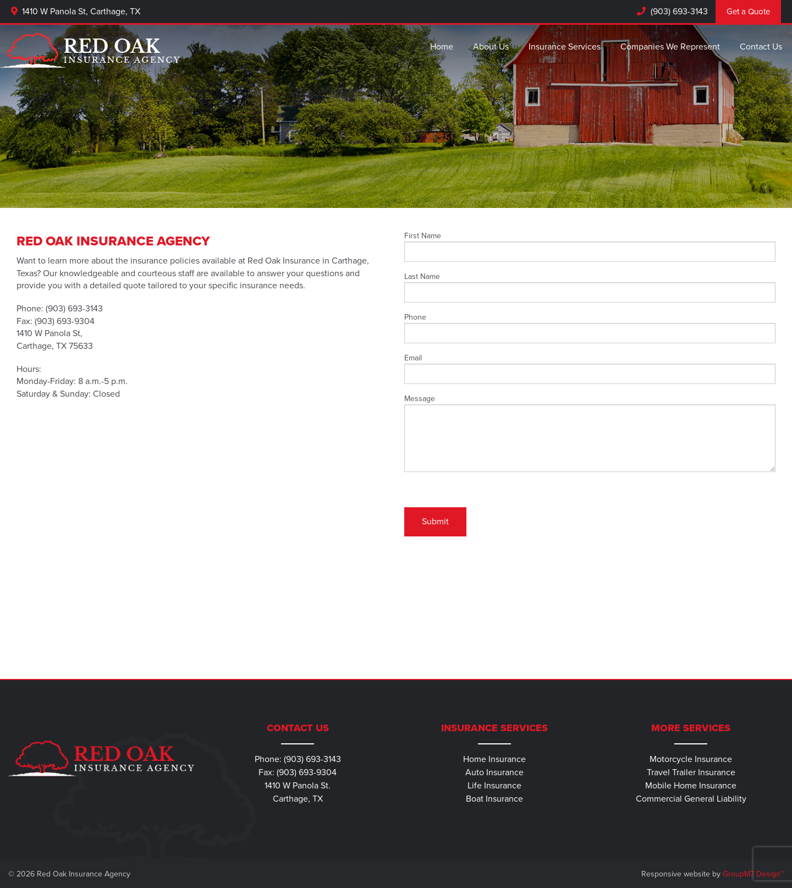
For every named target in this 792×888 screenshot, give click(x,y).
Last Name (590, 287)
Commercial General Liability (691, 798)
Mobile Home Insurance (690, 785)
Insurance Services (565, 46)
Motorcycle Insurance (691, 759)
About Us (491, 46)
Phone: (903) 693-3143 (298, 759)
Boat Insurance (494, 798)
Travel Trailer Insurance (691, 772)
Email (590, 368)
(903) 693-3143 (678, 11)
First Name (590, 246)
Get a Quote (748, 12)
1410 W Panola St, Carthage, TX (75, 11)
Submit (435, 521)
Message (590, 433)
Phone (590, 328)
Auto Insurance (494, 772)
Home (441, 46)
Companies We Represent (670, 46)
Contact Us (761, 46)
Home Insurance (494, 759)
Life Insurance (494, 785)
